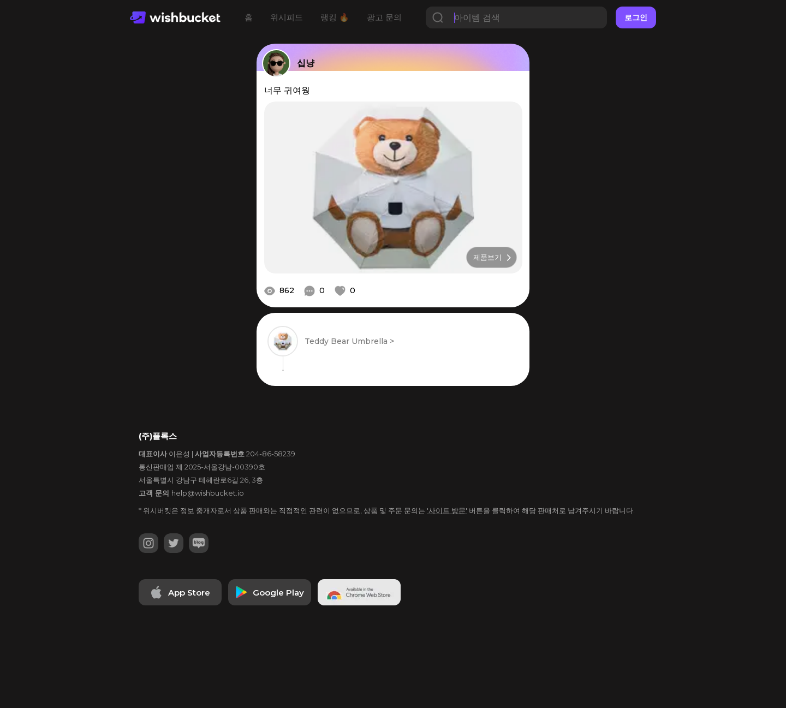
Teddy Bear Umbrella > (349, 341)
